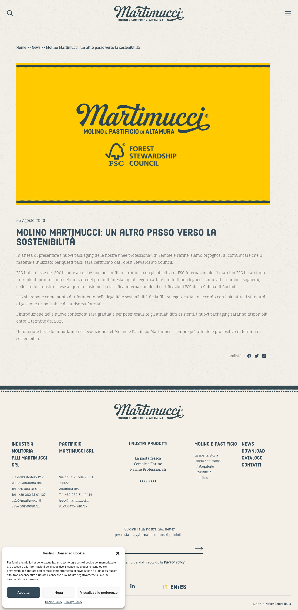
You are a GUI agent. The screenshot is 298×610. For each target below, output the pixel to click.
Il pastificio (202, 472)
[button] (117, 553)
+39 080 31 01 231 (31, 489)
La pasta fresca (148, 458)
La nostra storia (206, 455)
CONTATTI (251, 465)
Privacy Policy (73, 602)
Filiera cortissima (207, 461)
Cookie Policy (53, 602)
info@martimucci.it (26, 500)
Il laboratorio (204, 466)
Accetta (23, 592)
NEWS (248, 444)
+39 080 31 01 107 (32, 495)
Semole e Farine (148, 463)
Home (21, 48)
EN (173, 587)
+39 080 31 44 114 (78, 495)
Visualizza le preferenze (99, 592)
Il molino (201, 478)
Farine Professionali (148, 469)
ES (183, 587)
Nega (58, 592)
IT (165, 587)
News (36, 48)
